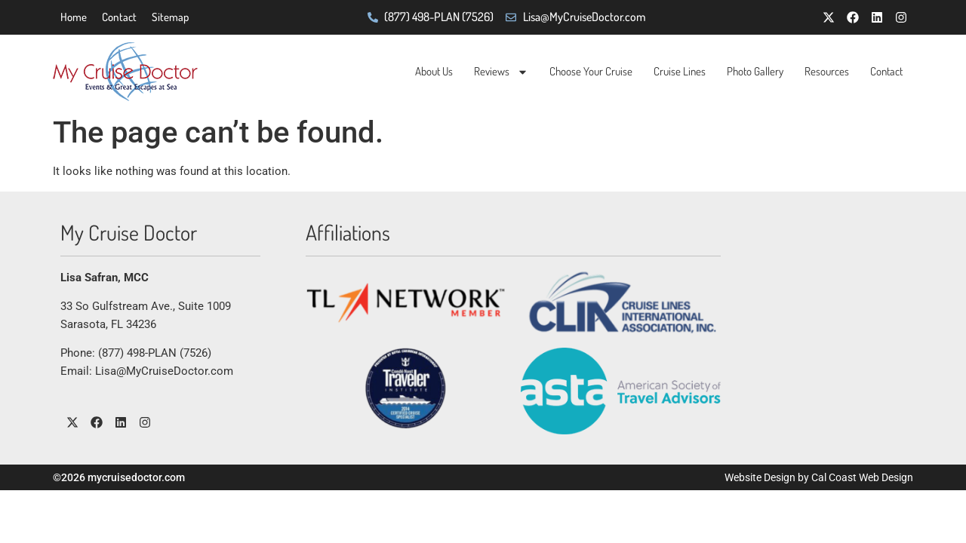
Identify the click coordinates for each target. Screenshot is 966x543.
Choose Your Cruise (590, 71)
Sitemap (170, 17)
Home (73, 17)
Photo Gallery (755, 71)
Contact (119, 17)
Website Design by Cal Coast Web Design (818, 477)
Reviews (501, 72)
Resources (826, 71)
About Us (434, 71)
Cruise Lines (680, 71)
